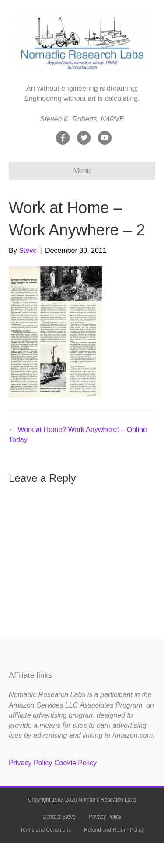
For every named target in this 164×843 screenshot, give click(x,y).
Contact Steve (58, 817)
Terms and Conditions (45, 830)
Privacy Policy (30, 763)
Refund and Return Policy (114, 830)
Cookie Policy (75, 763)
